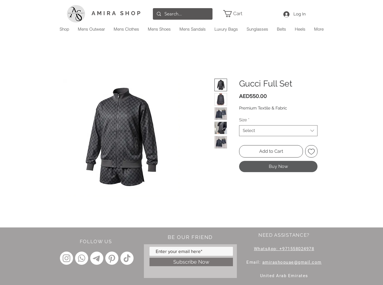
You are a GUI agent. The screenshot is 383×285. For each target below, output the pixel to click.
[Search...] (182, 14)
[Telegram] (96, 258)
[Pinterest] (111, 258)
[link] (241, 13)
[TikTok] (127, 258)
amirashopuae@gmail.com (292, 262)
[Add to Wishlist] (311, 151)
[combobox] (278, 130)
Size (244, 119)
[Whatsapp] (81, 258)
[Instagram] (66, 258)
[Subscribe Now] (191, 262)
